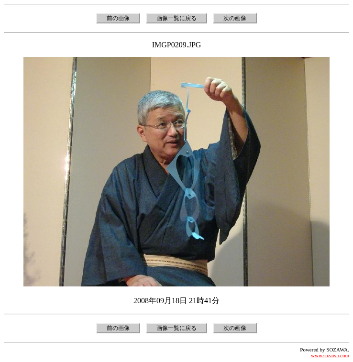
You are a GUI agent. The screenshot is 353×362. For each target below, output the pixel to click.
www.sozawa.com (330, 355)
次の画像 (234, 18)
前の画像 (118, 18)
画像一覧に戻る (176, 18)
